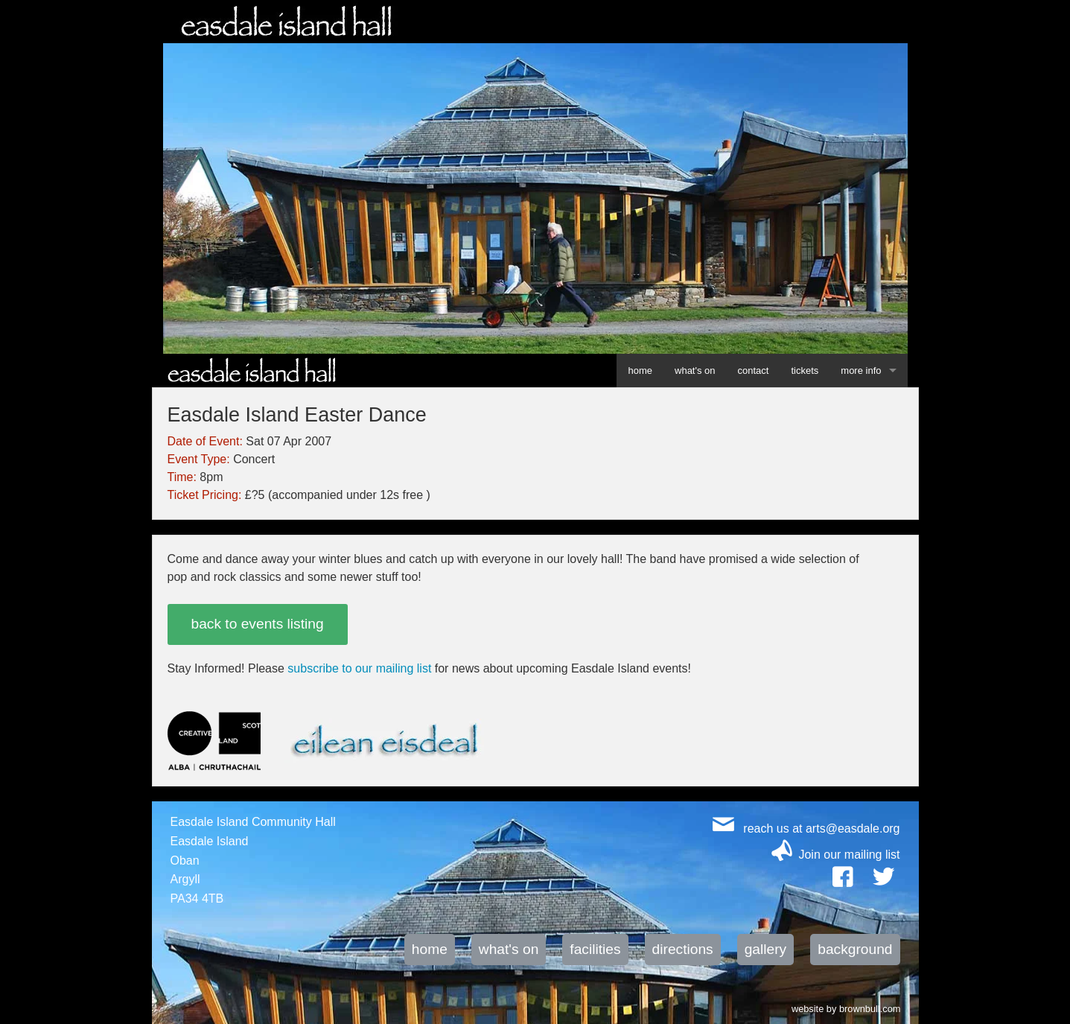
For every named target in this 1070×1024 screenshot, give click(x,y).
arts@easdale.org (853, 828)
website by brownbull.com (846, 1007)
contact (753, 370)
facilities (595, 949)
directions (682, 949)
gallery (766, 949)
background (855, 949)
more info (861, 370)
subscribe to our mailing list (359, 668)
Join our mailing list (848, 854)
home (640, 370)
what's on (695, 370)
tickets (804, 370)
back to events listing (257, 624)
